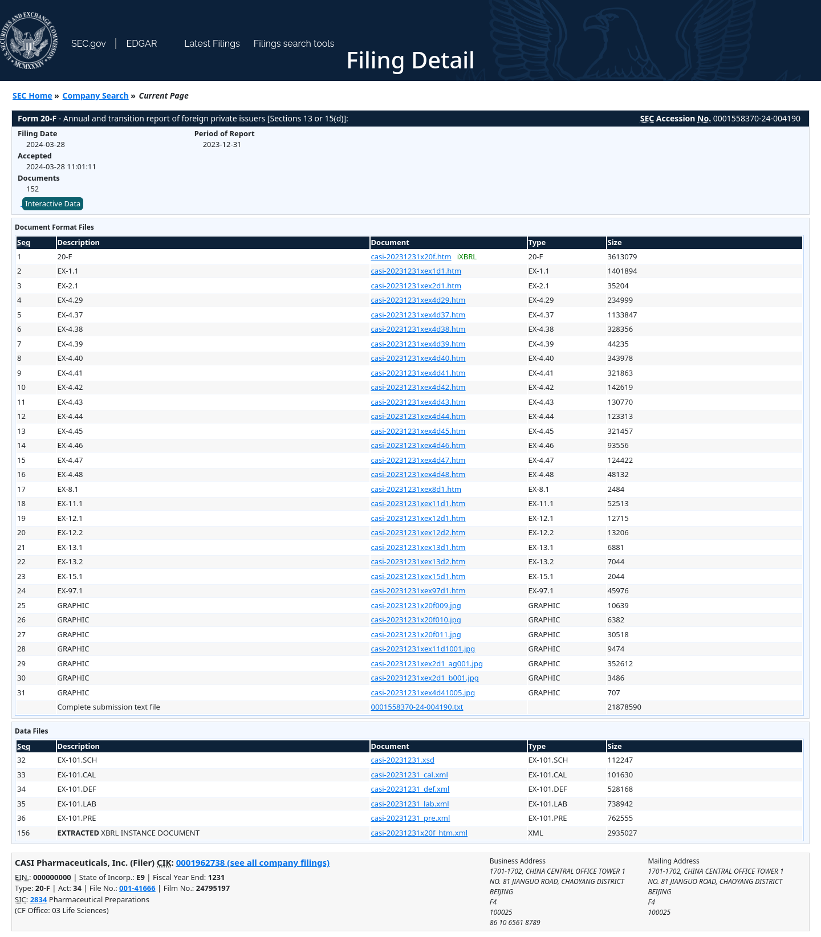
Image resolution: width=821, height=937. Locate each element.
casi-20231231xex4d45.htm (418, 431)
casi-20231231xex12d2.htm (418, 532)
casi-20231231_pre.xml (410, 818)
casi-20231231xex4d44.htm (418, 416)
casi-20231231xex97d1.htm (418, 590)
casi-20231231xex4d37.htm (418, 314)
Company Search (96, 95)
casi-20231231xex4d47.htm (418, 460)
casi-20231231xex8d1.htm (416, 489)
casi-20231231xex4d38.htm (418, 329)
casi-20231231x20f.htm (411, 256)
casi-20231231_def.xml (410, 789)
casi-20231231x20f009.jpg (416, 605)
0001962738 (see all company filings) (253, 862)
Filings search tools (294, 43)
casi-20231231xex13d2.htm (418, 561)
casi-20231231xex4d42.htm (418, 387)
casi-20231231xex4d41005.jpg (423, 692)
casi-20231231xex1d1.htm (416, 271)
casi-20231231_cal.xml (409, 774)
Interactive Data (52, 203)
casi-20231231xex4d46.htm (418, 445)
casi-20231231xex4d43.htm (418, 402)
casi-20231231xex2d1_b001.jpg (425, 678)
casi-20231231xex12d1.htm (418, 518)
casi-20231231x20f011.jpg (416, 634)
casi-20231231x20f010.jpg (416, 619)
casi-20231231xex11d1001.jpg (423, 648)
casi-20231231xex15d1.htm (418, 576)
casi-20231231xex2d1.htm (416, 285)
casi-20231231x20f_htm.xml (419, 833)
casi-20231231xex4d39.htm (418, 344)
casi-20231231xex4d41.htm (418, 373)
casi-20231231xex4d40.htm (418, 358)
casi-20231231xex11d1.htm (418, 503)
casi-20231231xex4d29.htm (418, 300)
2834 (38, 899)
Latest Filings (211, 43)
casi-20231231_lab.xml (410, 804)
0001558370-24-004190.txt (417, 707)
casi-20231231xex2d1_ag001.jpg (427, 663)
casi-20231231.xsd (402, 760)
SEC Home (32, 95)
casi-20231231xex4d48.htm (418, 474)
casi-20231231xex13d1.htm (418, 547)
